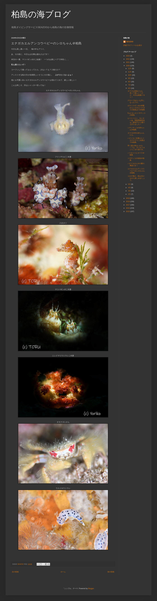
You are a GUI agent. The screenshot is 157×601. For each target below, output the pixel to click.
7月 (129, 85)
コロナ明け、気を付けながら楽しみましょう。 (136, 178)
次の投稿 (15, 572)
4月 (129, 188)
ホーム (63, 572)
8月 (129, 82)
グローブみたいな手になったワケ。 (136, 101)
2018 (128, 201)
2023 (128, 56)
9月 (129, 78)
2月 (129, 194)
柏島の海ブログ (41, 14)
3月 (129, 191)
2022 (128, 59)
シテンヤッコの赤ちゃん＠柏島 (136, 129)
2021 (128, 62)
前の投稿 (111, 572)
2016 (128, 208)
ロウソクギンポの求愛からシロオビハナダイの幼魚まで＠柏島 (136, 108)
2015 (128, 211)
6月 (129, 88)
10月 (130, 75)
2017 (128, 205)
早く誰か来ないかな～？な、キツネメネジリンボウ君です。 (136, 148)
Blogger (91, 588)
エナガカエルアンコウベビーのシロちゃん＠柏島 (136, 171)
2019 (128, 198)
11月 (130, 72)
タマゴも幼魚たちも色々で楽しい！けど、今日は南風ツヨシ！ (136, 94)
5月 (129, 184)
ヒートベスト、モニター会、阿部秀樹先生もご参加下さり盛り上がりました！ (136, 121)
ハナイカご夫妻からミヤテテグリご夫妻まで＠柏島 (136, 140)
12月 (130, 68)
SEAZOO (129, 42)
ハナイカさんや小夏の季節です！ (136, 164)
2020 (128, 66)
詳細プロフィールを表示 (132, 45)
